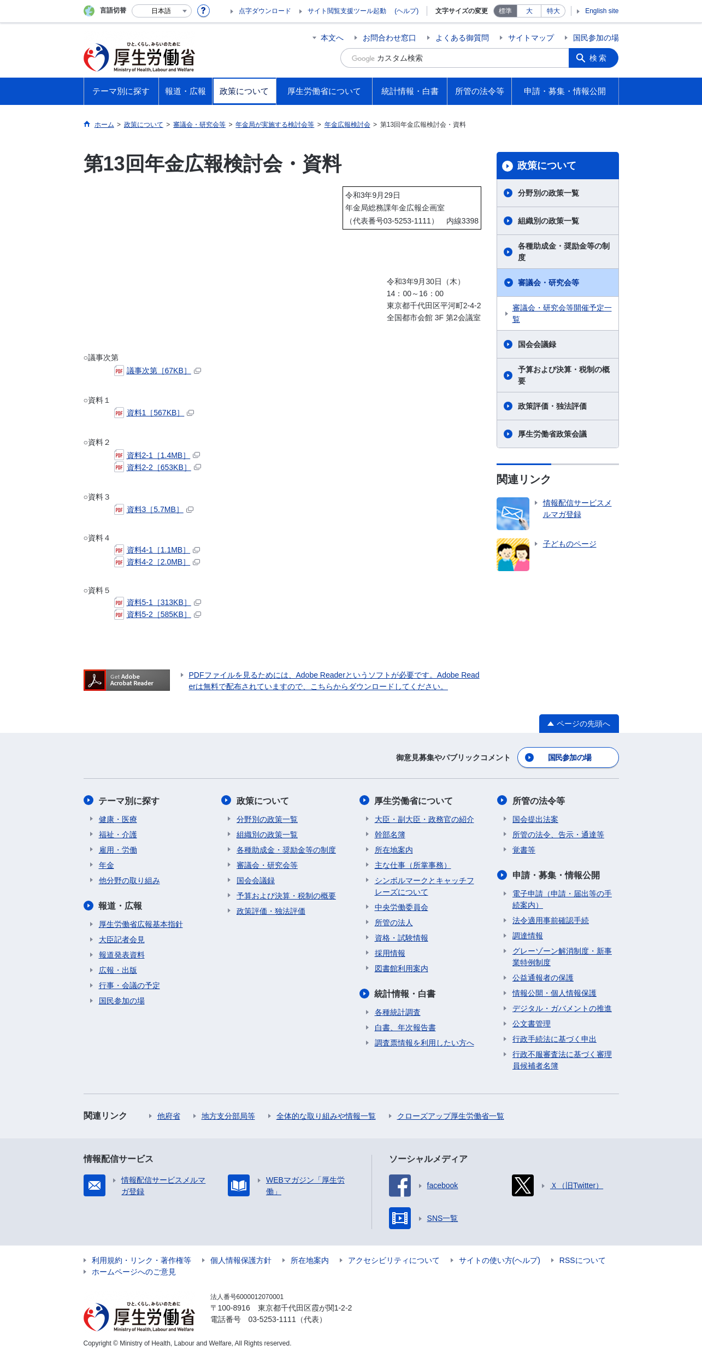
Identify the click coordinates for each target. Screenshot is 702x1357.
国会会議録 (537, 344)
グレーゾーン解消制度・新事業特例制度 (562, 956)
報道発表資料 (122, 954)
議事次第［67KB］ (157, 370)
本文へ (332, 38)
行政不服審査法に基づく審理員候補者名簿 (562, 1059)
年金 (106, 864)
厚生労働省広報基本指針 (141, 923)
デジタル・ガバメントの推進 (562, 1007)
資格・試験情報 (401, 937)
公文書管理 (531, 1023)
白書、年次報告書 (405, 1027)
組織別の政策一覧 (548, 220)
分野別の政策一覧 (548, 193)
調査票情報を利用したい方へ (424, 1042)
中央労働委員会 (401, 906)
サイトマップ (531, 38)
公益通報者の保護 (543, 977)
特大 (553, 11)
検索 (599, 58)
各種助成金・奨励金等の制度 (564, 252)
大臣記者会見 (122, 939)
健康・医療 (118, 818)
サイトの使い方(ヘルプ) (499, 1259)
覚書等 (523, 849)
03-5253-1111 (272, 1318)
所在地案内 (394, 849)
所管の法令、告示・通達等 (558, 834)
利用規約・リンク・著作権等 (141, 1259)
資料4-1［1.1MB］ (157, 549)
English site (601, 11)
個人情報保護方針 (241, 1259)
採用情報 (390, 952)
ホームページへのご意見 (134, 1271)
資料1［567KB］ (154, 412)
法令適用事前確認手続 (550, 919)
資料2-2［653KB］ (157, 467)
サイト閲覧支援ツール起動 (347, 11)
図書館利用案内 (401, 968)
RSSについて (582, 1259)
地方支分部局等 (228, 1115)
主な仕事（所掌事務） (413, 864)
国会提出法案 (535, 818)
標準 (505, 11)
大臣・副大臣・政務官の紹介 (424, 818)
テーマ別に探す (129, 800)
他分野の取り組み (129, 880)
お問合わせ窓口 (389, 38)
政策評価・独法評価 (552, 406)
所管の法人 (394, 922)
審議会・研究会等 (548, 282)
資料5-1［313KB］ (157, 602)
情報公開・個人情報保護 (554, 992)
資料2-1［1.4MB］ (157, 455)
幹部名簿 (390, 834)
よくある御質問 (462, 38)
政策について (546, 165)
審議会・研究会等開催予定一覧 (562, 313)
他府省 (168, 1115)
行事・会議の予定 (129, 984)
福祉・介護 (118, 834)
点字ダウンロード (265, 11)
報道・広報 (121, 905)
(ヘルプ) (406, 11)
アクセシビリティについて (394, 1259)
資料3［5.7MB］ (153, 509)
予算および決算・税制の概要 (564, 375)
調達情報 (527, 935)
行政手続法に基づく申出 (554, 1038)
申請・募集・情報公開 (556, 874)
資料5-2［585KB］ (157, 614)
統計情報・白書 (405, 993)
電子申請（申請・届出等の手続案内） (562, 899)
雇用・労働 (118, 849)
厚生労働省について (414, 800)
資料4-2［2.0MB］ (157, 561)
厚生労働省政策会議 (552, 434)
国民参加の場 (596, 38)
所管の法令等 (538, 800)
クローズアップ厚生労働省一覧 (450, 1115)
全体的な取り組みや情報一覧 (326, 1115)
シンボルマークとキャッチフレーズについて (424, 886)
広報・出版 (118, 969)
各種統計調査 (398, 1011)
